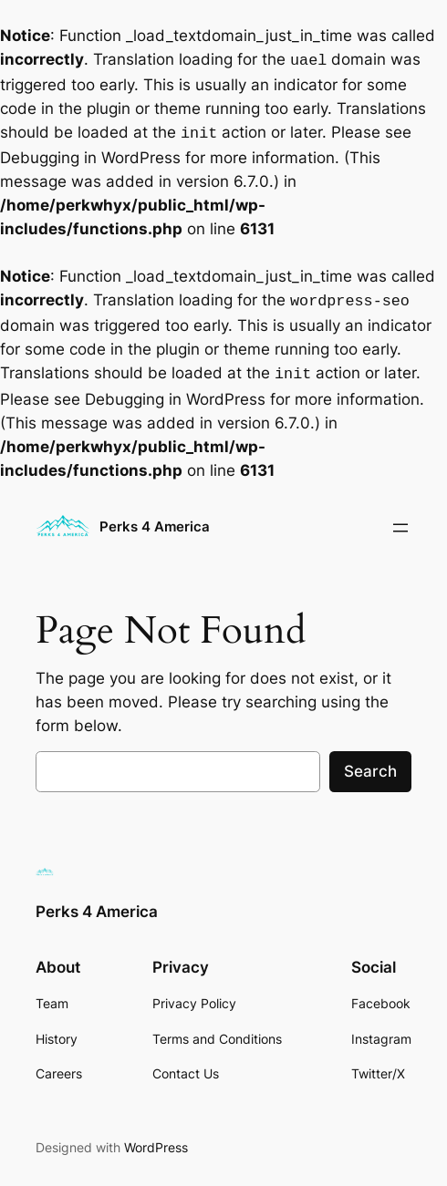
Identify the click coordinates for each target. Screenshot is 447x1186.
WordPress (156, 1140)
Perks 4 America (154, 519)
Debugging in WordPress (90, 154)
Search (370, 764)
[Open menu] (400, 520)
